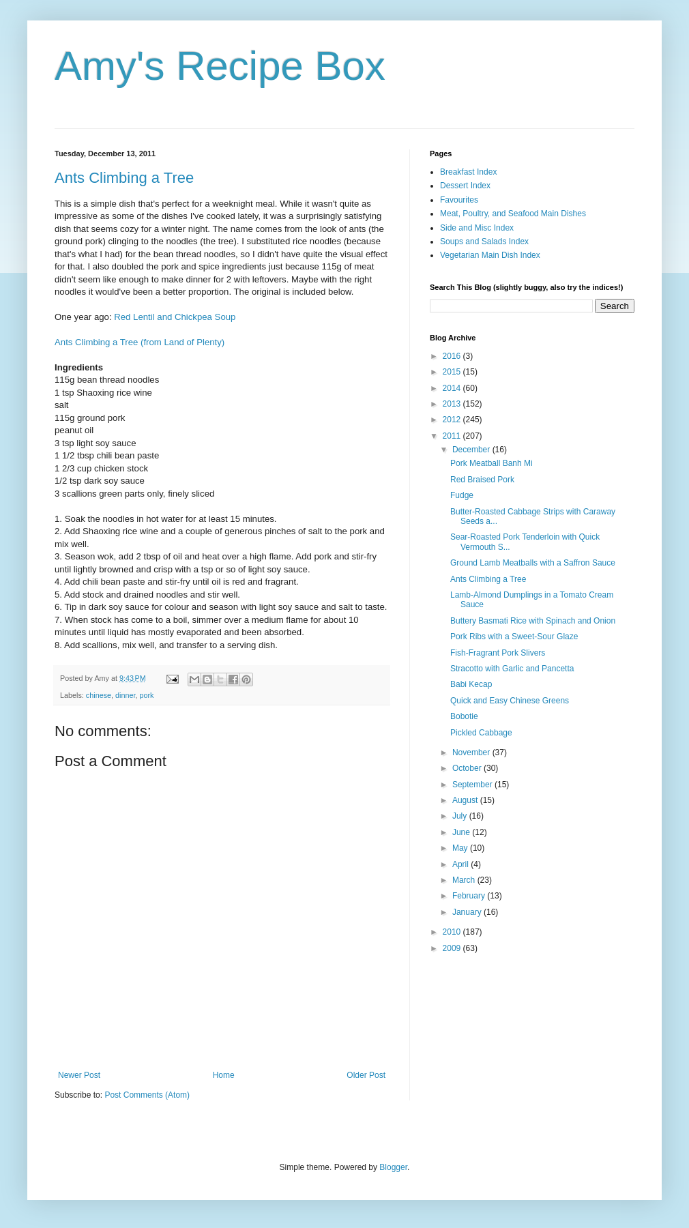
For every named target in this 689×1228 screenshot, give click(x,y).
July (460, 816)
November (472, 752)
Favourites (459, 200)
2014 (453, 388)
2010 (453, 932)
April (461, 864)
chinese (98, 695)
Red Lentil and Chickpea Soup (174, 317)
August (466, 800)
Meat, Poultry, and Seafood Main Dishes (513, 213)
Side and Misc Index (477, 228)
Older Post (366, 1075)
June (462, 832)
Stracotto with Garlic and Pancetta (512, 668)
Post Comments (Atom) (147, 1095)
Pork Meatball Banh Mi (491, 463)
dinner (125, 695)
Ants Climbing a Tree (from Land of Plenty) (139, 342)
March (465, 880)
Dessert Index (465, 185)
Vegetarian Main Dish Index (490, 255)
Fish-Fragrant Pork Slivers (497, 653)
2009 (453, 948)
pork (146, 695)
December (472, 449)
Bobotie (464, 716)
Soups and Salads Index (484, 241)
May (461, 848)
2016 (453, 356)
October (468, 768)
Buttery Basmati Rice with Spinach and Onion (532, 621)
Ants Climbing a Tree (124, 177)
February (469, 896)
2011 (453, 436)
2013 (453, 404)
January (468, 912)
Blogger (393, 1167)
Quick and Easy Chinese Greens (509, 700)
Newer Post (79, 1075)
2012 (453, 419)
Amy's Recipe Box (220, 66)
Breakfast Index (468, 172)
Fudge (461, 495)
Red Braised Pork (482, 479)
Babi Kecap (471, 684)
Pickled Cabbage (481, 732)
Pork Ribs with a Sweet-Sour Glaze (514, 636)
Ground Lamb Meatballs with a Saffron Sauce (532, 563)
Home (224, 1075)
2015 (453, 372)
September (473, 784)
